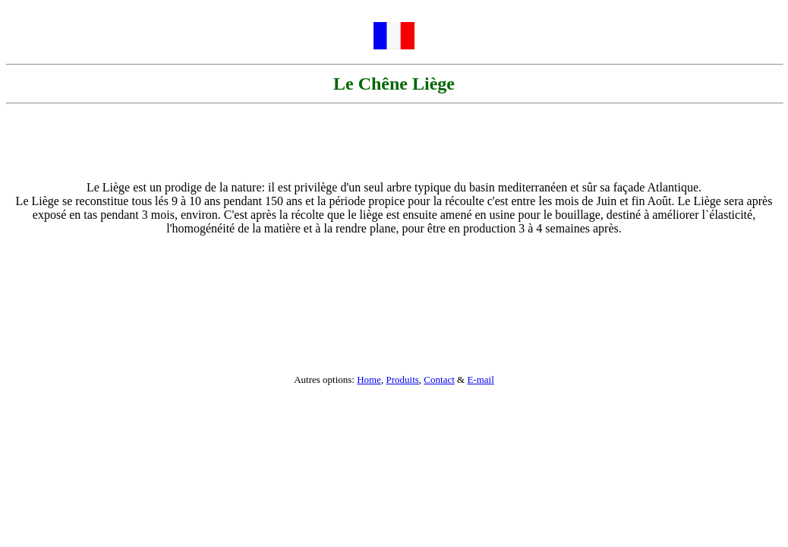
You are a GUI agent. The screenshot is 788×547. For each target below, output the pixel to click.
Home (369, 379)
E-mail (480, 379)
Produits (402, 379)
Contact (439, 379)
